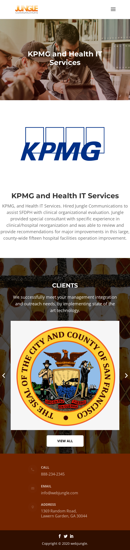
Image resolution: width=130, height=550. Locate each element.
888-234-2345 (52, 473)
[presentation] (3, 375)
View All (65, 441)
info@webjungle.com (59, 493)
